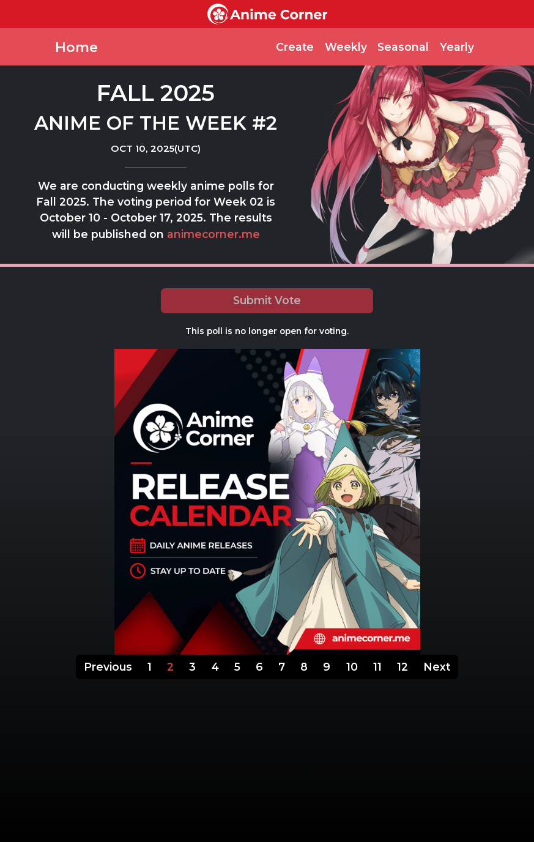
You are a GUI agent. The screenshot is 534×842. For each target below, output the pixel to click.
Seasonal (403, 46)
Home (76, 47)
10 (352, 666)
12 (402, 666)
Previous (108, 666)
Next (436, 666)
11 (377, 666)
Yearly (457, 46)
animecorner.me (213, 234)
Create (295, 46)
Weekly (346, 46)
